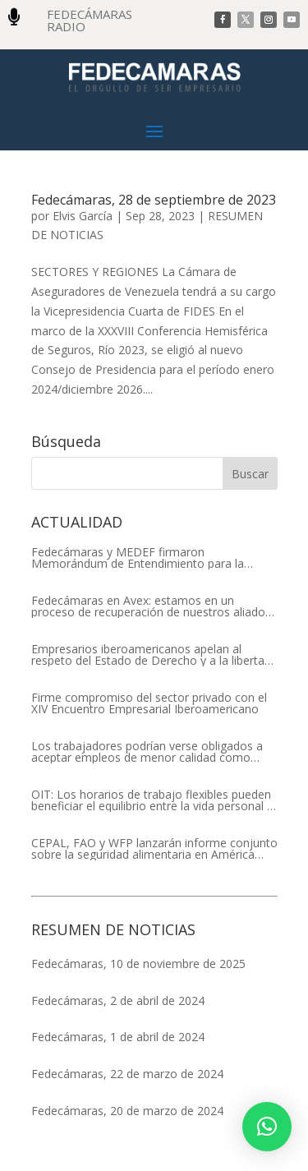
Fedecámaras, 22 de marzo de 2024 (127, 1073)
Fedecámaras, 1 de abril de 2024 (118, 1036)
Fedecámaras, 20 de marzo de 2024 (127, 1110)
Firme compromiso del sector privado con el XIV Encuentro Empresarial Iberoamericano (149, 703)
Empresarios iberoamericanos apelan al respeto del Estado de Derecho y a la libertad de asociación (151, 654)
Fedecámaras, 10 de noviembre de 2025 (138, 963)
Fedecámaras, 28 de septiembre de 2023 (153, 200)
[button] (267, 1126)
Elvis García (83, 216)
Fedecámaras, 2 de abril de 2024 (118, 1000)
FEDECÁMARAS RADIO (89, 20)
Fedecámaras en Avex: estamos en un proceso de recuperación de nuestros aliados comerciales (151, 606)
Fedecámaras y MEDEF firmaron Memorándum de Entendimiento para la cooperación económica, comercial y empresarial (137, 557)
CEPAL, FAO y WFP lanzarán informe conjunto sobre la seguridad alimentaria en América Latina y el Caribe (154, 848)
